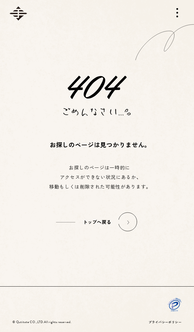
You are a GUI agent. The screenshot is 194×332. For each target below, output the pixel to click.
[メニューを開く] (177, 13)
